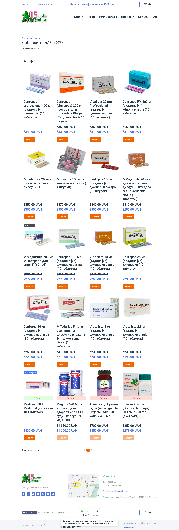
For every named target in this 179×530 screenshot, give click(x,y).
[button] (148, 4)
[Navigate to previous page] (81, 450)
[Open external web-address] (43, 512)
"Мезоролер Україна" (32, 38)
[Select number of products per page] (46, 450)
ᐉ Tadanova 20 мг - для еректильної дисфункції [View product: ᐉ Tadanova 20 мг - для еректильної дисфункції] (37, 183)
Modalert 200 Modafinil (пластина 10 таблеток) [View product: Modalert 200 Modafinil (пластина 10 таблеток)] (38, 408)
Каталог (78, 16)
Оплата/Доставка (108, 16)
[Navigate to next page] (95, 450)
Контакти (143, 16)
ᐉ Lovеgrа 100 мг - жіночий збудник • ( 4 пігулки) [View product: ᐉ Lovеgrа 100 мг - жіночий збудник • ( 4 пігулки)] (71, 183)
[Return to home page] (34, 17)
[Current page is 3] (91, 450)
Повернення (127, 16)
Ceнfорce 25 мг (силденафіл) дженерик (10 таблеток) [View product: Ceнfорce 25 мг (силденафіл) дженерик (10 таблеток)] (134, 263)
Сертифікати (128, 527)
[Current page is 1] (84, 450)
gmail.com (127, 491)
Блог (154, 16)
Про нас (91, 16)
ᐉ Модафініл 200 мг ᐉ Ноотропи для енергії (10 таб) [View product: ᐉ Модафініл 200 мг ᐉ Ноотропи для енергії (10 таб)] (38, 261)
